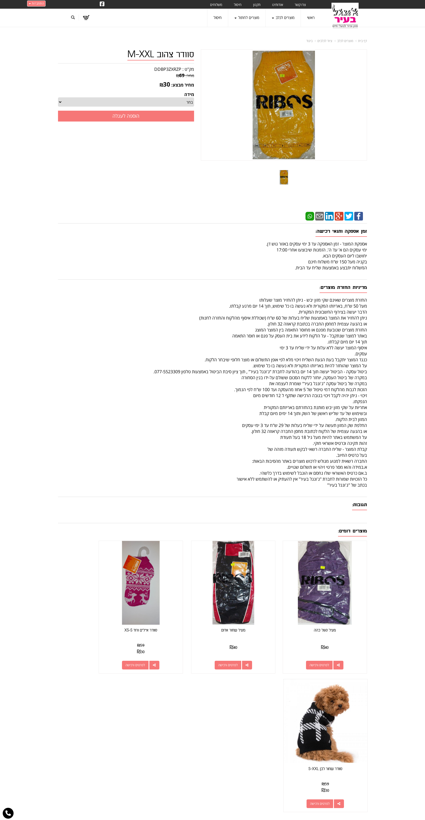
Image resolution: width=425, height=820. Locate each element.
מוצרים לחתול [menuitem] (246, 17)
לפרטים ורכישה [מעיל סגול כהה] (326, 651)
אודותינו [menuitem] (277, 4)
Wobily (230, 810)
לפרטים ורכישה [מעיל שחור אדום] (246, 651)
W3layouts (206, 817)
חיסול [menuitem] (238, 4)
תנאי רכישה (279, 727)
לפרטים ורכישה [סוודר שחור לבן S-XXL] (88, 651)
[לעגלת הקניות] (86, 17)
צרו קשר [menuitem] (300, 4)
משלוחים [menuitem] (216, 4)
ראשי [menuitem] (311, 17)
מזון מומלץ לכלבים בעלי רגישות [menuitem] (344, 769)
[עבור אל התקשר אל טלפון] (8, 813)
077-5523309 (266, 720)
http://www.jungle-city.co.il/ (183, 701)
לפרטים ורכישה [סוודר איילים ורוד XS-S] (167, 651)
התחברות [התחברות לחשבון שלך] (36, 3)
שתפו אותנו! (185, 707)
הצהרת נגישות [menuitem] (355, 777)
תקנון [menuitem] (256, 4)
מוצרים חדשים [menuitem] (356, 716)
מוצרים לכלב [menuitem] (283, 17)
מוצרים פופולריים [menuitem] (354, 701)
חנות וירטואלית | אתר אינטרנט (178, 810)
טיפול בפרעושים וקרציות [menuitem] (348, 762)
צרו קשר (202, 707)
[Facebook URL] (102, 4)
